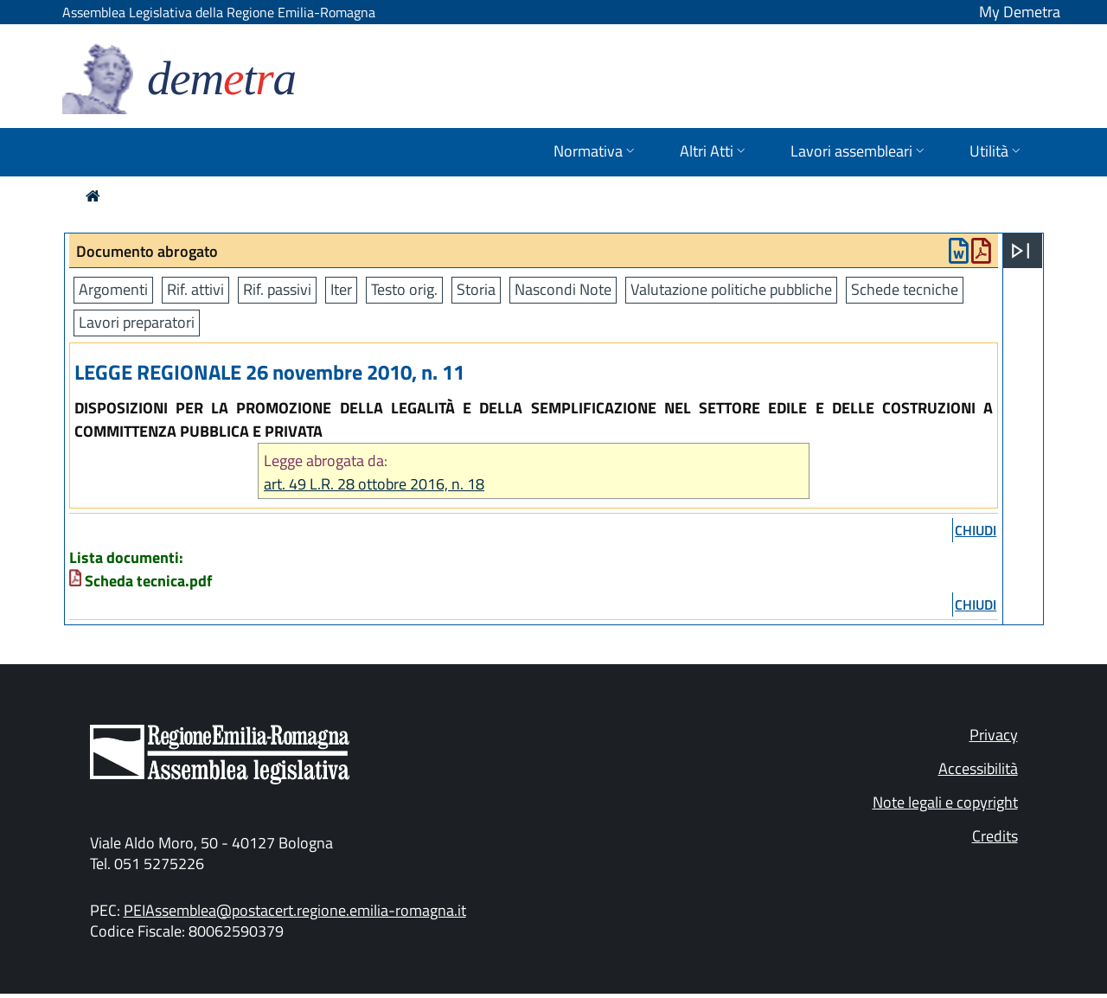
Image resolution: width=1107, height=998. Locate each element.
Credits (995, 836)
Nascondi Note (563, 289)
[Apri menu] (1020, 251)
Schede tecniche (904, 289)
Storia (476, 289)
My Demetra (1019, 11)
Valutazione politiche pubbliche (731, 289)
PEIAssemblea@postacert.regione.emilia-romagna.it (295, 910)
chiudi (975, 530)
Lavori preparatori (137, 322)
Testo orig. (404, 289)
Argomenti (113, 289)
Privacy (993, 734)
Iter (341, 289)
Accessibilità (978, 768)
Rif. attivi (195, 289)
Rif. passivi (277, 289)
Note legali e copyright (945, 802)
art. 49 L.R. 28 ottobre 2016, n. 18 (374, 484)
